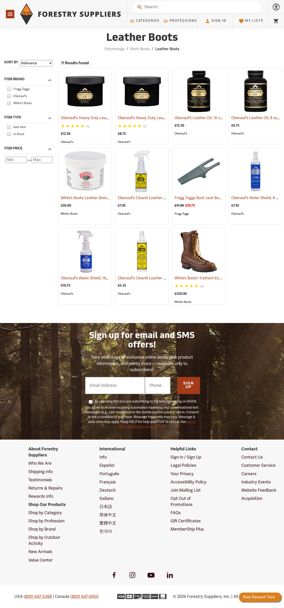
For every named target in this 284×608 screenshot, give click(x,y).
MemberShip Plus (187, 529)
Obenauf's (67, 142)
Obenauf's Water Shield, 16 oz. (93, 278)
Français (107, 482)
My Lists (251, 21)
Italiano (106, 498)
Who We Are (40, 463)
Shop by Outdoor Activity (44, 540)
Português (109, 473)
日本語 (105, 506)
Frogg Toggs (181, 213)
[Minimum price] (16, 160)
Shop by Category (45, 512)
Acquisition (251, 498)
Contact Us (252, 457)
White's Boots (69, 213)
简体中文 (107, 514)
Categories (144, 21)
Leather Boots (167, 49)
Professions (180, 21)
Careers (249, 473)
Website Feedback (258, 490)
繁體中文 (107, 523)
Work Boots (140, 49)
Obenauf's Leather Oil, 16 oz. (205, 118)
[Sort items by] (36, 63)
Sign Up (188, 385)
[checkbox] (8, 88)
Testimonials (40, 480)
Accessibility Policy (188, 482)
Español (106, 465)
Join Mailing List (185, 490)
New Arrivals (40, 551)
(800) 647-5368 (38, 596)
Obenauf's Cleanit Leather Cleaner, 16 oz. (159, 198)
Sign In (215, 21)
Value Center (40, 560)
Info (103, 457)
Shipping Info (40, 471)
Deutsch (107, 490)
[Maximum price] (42, 160)
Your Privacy (182, 473)
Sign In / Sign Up (185, 457)
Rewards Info (40, 496)
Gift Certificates (185, 521)
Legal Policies (183, 465)
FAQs (175, 512)
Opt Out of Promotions (181, 501)
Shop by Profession (46, 521)
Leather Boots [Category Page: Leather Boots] (142, 38)
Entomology (115, 49)
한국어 (105, 531)
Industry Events (256, 482)
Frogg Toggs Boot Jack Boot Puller (210, 198)
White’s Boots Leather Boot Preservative (101, 198)
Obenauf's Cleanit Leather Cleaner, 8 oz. (158, 278)
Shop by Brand (42, 529)
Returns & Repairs (45, 488)
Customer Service (258, 465)
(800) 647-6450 (84, 596)
